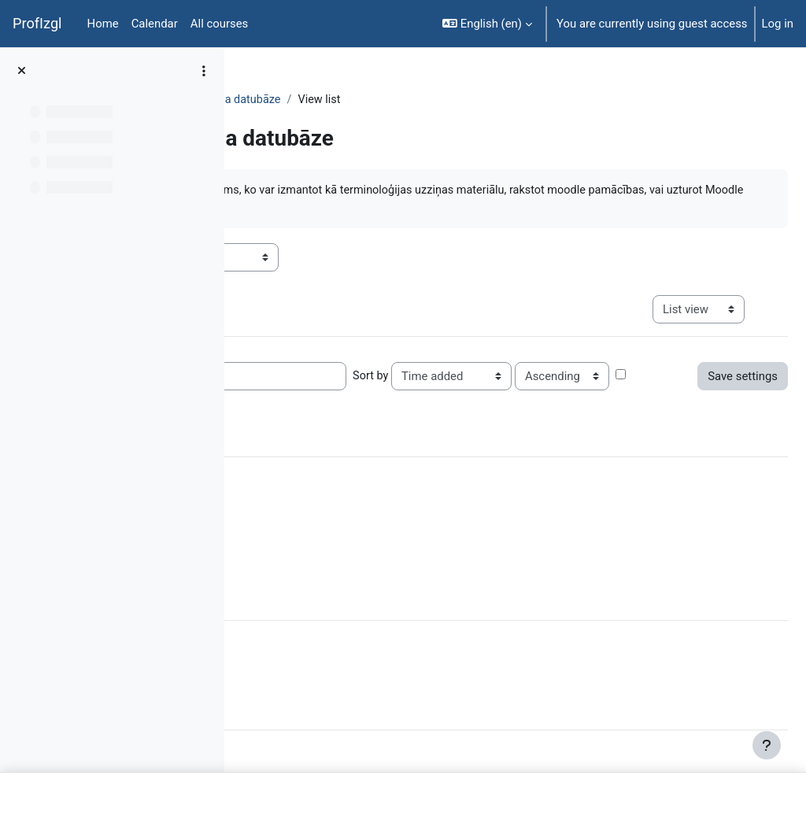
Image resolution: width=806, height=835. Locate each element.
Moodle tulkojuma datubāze (452, 100)
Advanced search (537, 406)
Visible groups (292, 258)
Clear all (410, 498)
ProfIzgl (37, 23)
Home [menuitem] (103, 24)
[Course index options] (204, 71)
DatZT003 (281, 100)
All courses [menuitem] (219, 24)
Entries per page (297, 377)
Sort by (611, 377)
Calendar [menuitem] (154, 24)
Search (423, 377)
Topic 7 (343, 100)
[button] (487, 23)
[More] (273, 600)
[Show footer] (766, 745)
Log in (777, 24)
